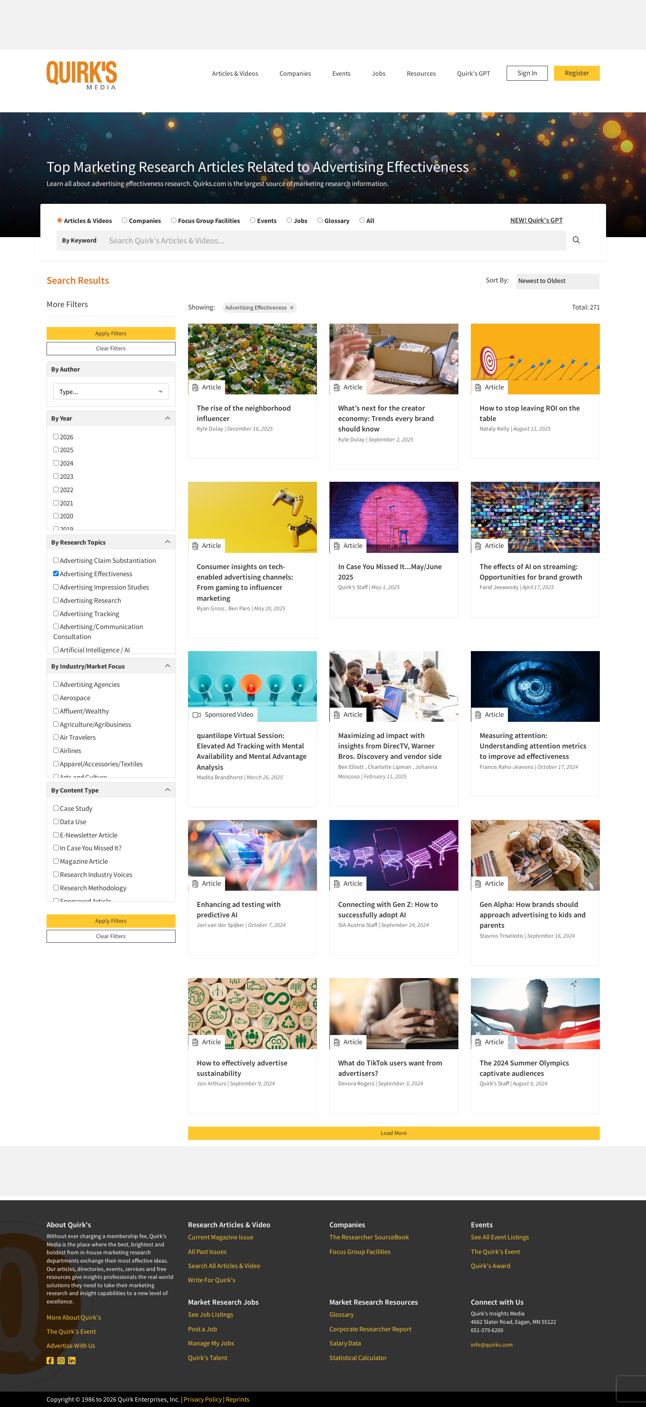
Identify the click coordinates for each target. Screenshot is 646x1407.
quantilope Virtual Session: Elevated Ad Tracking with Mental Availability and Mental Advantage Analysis (252, 751)
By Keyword (79, 240)
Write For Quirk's (211, 1280)
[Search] (337, 240)
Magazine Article (80, 861)
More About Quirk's (74, 1317)
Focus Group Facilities (360, 1251)
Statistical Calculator (358, 1357)
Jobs (379, 73)
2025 (63, 449)
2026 (63, 436)
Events (341, 73)
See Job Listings (210, 1314)
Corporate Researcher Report (370, 1329)
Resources (421, 73)
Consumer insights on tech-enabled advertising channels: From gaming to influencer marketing (245, 582)
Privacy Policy (203, 1399)
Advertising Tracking (86, 613)
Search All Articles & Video (224, 1265)
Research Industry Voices (92, 874)
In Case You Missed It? (87, 847)
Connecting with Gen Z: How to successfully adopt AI (388, 909)
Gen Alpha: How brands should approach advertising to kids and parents (533, 914)
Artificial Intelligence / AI (91, 649)
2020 (63, 515)
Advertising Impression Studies (101, 587)
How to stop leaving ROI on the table (530, 413)
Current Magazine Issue (220, 1237)
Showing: (201, 307)
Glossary (341, 1314)
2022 (63, 489)
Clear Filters (111, 348)
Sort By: (497, 280)
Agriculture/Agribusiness (92, 724)
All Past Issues (207, 1251)
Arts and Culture (80, 777)
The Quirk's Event (71, 1331)
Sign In (527, 72)
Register (577, 72)
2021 (63, 503)
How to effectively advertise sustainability (242, 1068)
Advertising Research (87, 600)
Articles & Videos (235, 73)
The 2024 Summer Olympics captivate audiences (524, 1068)
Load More (394, 1133)
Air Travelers (74, 737)
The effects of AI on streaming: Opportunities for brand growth (531, 572)
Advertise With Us (71, 1345)
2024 (63, 463)
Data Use (69, 821)
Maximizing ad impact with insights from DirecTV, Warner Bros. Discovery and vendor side (390, 746)
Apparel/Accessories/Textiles (98, 763)
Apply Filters (110, 333)
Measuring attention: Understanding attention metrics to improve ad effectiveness (533, 746)
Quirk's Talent (207, 1357)
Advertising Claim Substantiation (104, 560)
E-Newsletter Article (85, 835)
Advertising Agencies (86, 684)
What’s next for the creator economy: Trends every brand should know (386, 418)
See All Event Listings (500, 1237)
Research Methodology (89, 887)
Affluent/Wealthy (81, 711)
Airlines (67, 750)
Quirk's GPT (473, 73)
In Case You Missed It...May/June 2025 (390, 572)
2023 (63, 476)
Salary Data (345, 1343)
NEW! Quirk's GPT (536, 220)
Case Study (72, 808)
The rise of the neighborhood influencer (244, 413)
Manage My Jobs (211, 1343)
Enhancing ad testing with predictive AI (239, 909)
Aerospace (71, 697)
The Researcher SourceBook (369, 1237)
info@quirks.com (492, 1344)
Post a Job (202, 1329)
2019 (63, 529)
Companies (295, 73)
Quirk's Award (490, 1265)
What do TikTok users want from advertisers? (390, 1068)
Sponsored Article (82, 901)
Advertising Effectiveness (92, 573)
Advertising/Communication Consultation (98, 631)
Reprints (238, 1399)
